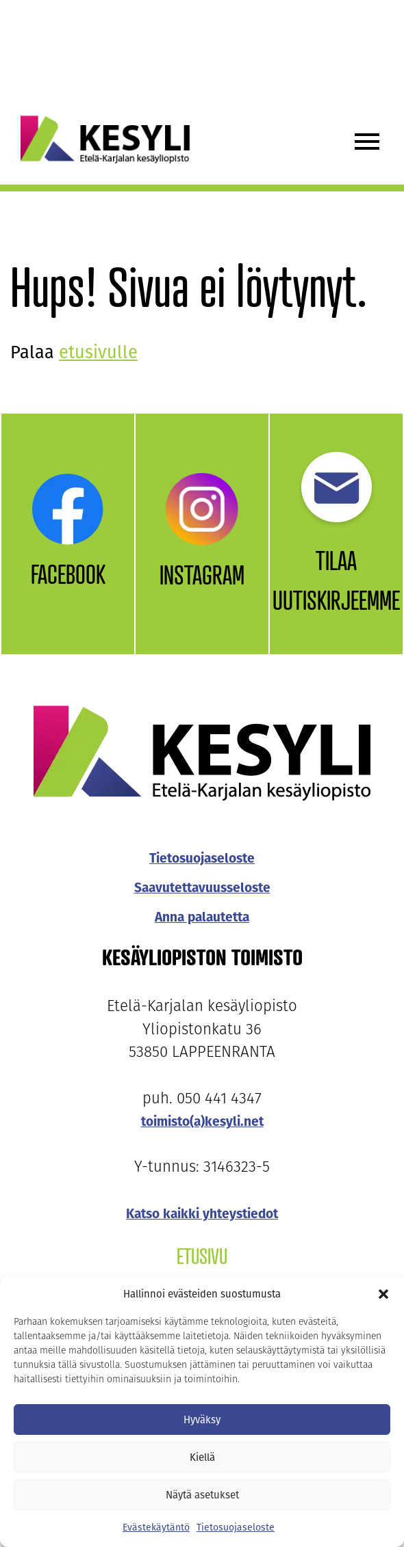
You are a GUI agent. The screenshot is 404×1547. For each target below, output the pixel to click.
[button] (383, 1294)
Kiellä (202, 1457)
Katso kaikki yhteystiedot (202, 1214)
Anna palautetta (202, 917)
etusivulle (98, 352)
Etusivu (202, 1256)
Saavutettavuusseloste (202, 888)
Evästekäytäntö (156, 1527)
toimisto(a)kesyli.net (202, 1121)
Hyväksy (202, 1420)
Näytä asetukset (202, 1495)
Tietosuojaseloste (236, 1527)
